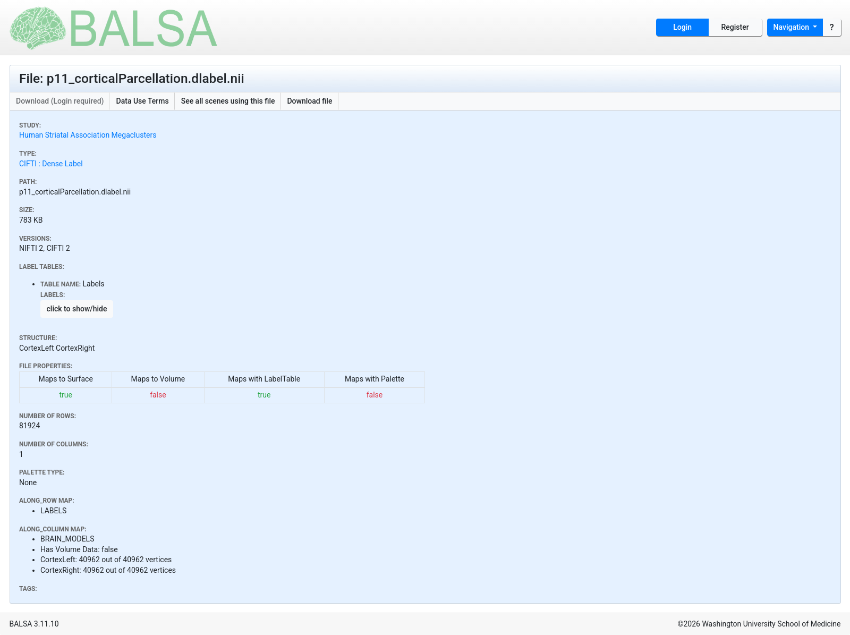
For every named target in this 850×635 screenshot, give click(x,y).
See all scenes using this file (228, 101)
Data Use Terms (142, 101)
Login (682, 27)
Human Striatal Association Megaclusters (87, 135)
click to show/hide (77, 308)
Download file (309, 101)
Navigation (792, 27)
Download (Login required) (60, 101)
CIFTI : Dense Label (51, 163)
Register (735, 27)
